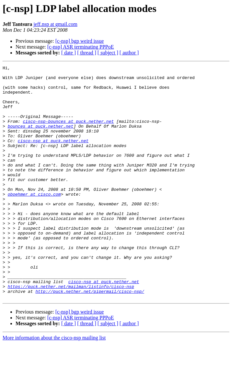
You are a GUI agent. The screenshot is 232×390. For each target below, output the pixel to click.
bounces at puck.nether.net (41, 139)
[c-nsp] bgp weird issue (79, 41)
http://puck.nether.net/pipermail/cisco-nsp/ (89, 337)
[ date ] (68, 52)
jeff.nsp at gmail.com (55, 24)
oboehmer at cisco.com (34, 220)
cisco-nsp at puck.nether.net (53, 156)
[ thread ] (86, 52)
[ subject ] (108, 52)
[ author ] (129, 52)
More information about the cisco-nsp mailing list (54, 384)
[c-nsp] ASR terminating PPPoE (80, 47)
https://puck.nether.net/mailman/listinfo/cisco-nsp (71, 331)
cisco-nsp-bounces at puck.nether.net (68, 133)
